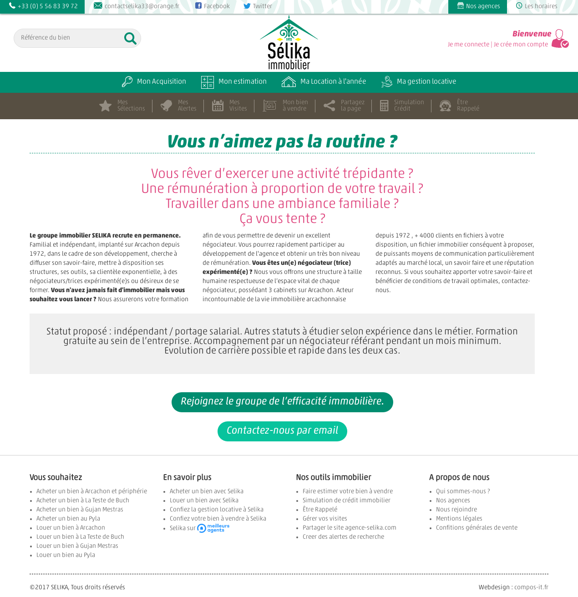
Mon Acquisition (154, 82)
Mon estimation (234, 82)
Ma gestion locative (418, 82)
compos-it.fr (531, 587)
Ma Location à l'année (324, 82)
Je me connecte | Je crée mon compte (498, 44)
